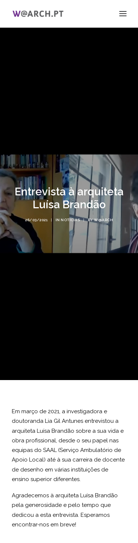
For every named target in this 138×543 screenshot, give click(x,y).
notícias (70, 216)
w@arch (103, 216)
